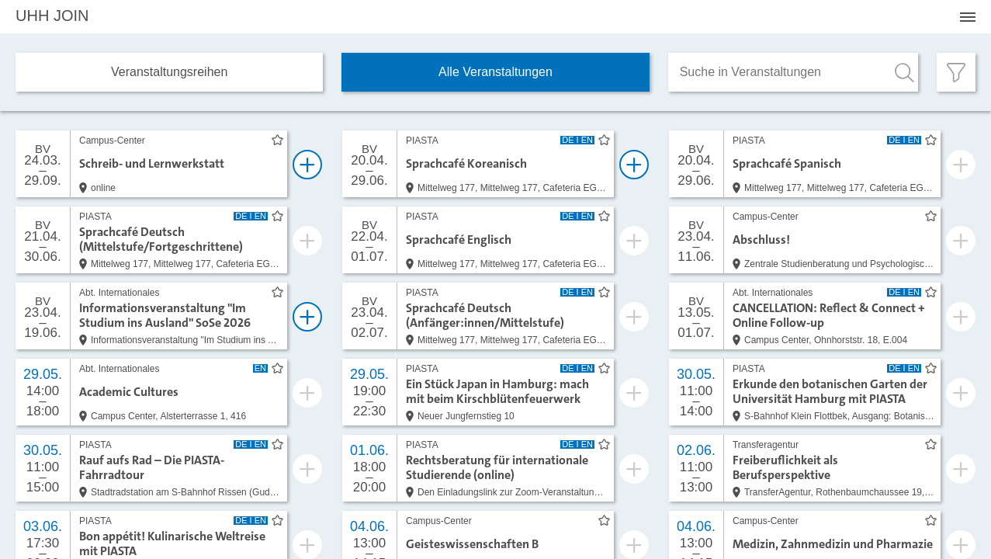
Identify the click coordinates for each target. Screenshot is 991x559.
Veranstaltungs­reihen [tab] (169, 71)
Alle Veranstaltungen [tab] (495, 71)
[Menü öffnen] (967, 17)
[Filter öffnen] (956, 72)
